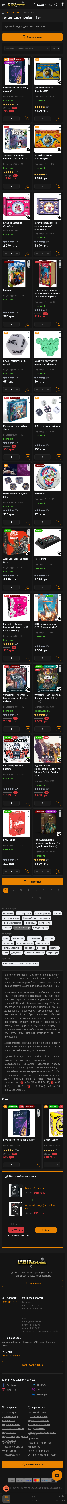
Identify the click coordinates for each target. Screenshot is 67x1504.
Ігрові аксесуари (10, 1416)
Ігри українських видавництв (36, 918)
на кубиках (8, 913)
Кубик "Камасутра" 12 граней (14, 362)
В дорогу (7, 927)
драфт (5, 938)
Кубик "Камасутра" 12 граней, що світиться (45, 362)
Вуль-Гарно (9, 840)
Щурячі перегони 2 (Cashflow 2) (12, 224)
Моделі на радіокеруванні (15, 1436)
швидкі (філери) (42, 913)
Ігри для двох (20, 927)
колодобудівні (34, 938)
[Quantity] (11, 119)
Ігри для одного (40, 927)
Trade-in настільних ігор (39, 1442)
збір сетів (29, 948)
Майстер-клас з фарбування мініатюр (42, 1433)
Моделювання (9, 1432)
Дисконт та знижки (37, 1416)
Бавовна (7, 290)
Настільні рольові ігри (13, 1428)
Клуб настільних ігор (38, 1420)
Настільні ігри (13, 12)
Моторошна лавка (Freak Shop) (16, 428)
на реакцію (52, 953)
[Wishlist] (29, 63)
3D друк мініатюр (36, 1428)
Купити (46, 1230)
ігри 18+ (57, 913)
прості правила (24, 913)
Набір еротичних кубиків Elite (16, 495)
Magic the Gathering (11, 1424)
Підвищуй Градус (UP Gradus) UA (40, 1207)
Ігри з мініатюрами (12, 923)
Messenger (39, 1394)
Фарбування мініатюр (39, 1424)
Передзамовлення (11, 1455)
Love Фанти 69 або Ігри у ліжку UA (15, 89)
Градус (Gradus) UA (35, 1188)
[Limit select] (55, 48)
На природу (30, 923)
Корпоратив (34, 1447)
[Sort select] (27, 48)
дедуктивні (16, 953)
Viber (37, 1389)
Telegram (39, 1384)
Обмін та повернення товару (42, 1455)
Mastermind (40, 559)
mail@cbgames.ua (11, 1355)
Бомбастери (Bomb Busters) (13, 767)
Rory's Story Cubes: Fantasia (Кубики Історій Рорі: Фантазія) (15, 627)
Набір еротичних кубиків (47, 426)
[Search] (55, 4)
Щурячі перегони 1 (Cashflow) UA (44, 157)
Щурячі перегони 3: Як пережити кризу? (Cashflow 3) (45, 226)
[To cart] (27, 118)
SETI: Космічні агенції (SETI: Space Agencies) (45, 625)
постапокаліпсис (25, 943)
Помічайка (40, 493)
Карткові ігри (45, 923)
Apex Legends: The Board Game (15, 560)
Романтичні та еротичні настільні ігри (20, 963)
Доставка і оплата (37, 1412)
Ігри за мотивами (11, 918)
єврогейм (49, 938)
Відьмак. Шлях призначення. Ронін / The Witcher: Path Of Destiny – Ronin (47, 770)
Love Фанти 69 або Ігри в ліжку (19, 1140)
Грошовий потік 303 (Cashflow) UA (44, 89)
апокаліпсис (18, 938)
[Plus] (16, 118)
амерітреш (8, 943)
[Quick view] (29, 59)
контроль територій (12, 948)
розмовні (41, 948)
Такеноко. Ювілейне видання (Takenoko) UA (15, 157)
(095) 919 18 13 (9, 1302)
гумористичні (43, 943)
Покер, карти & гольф (12, 1447)
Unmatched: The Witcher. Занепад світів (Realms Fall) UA (15, 698)
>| (40, 897)
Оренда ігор (34, 1438)
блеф (5, 953)
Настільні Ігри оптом (38, 1451)
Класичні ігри (8, 1420)
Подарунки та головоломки (9, 1441)
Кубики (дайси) (9, 1451)
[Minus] (5, 118)
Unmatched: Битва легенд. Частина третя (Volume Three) (47, 698)
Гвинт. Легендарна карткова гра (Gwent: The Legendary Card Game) (47, 843)
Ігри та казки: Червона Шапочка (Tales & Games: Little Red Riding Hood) (47, 293)
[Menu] (3, 5)
